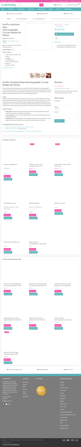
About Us (72, 1)
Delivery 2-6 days (68, 369)
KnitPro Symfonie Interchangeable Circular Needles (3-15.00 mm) (37, 243)
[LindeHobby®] (8, 4)
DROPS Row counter (59, 203)
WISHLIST (58, 5)
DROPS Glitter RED (34, 203)
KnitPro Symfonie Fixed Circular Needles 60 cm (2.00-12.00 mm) (62, 284)
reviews (66, 24)
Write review (59, 26)
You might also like (8, 140)
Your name (57, 100)
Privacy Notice (6, 442)
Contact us (54, 1)
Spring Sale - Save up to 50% (8, 1)
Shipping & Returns (64, 1)
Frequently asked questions (7, 397)
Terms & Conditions (36, 440)
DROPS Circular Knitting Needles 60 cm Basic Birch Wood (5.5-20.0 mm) (12, 284)
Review (56, 112)
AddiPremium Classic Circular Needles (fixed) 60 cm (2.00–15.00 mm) (12, 319)
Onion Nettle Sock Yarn (10, 203)
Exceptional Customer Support (15, 13)
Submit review (59, 121)
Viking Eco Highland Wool (10, 164)
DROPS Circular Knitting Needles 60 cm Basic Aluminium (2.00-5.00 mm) (38, 284)
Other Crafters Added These (11, 259)
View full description (7, 67)
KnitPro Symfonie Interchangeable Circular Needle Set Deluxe (62, 319)
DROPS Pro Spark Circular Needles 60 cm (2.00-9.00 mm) (37, 318)
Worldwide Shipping (42, 13)
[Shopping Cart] (72, 4)
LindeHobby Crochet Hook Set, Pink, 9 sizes (62, 165)
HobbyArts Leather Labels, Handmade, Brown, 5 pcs (36, 165)
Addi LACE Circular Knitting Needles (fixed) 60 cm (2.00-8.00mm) (11, 353)
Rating (56, 107)
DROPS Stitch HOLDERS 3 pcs (12, 242)
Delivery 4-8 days (68, 13)
